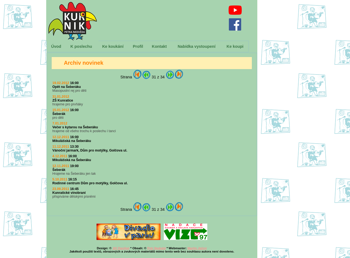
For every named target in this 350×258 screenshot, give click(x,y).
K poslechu (81, 46)
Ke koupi (235, 46)
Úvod (56, 46)
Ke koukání (113, 46)
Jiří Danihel (120, 248)
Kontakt (159, 46)
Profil (138, 46)
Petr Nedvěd (156, 248)
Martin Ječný (197, 248)
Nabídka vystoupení (196, 46)
